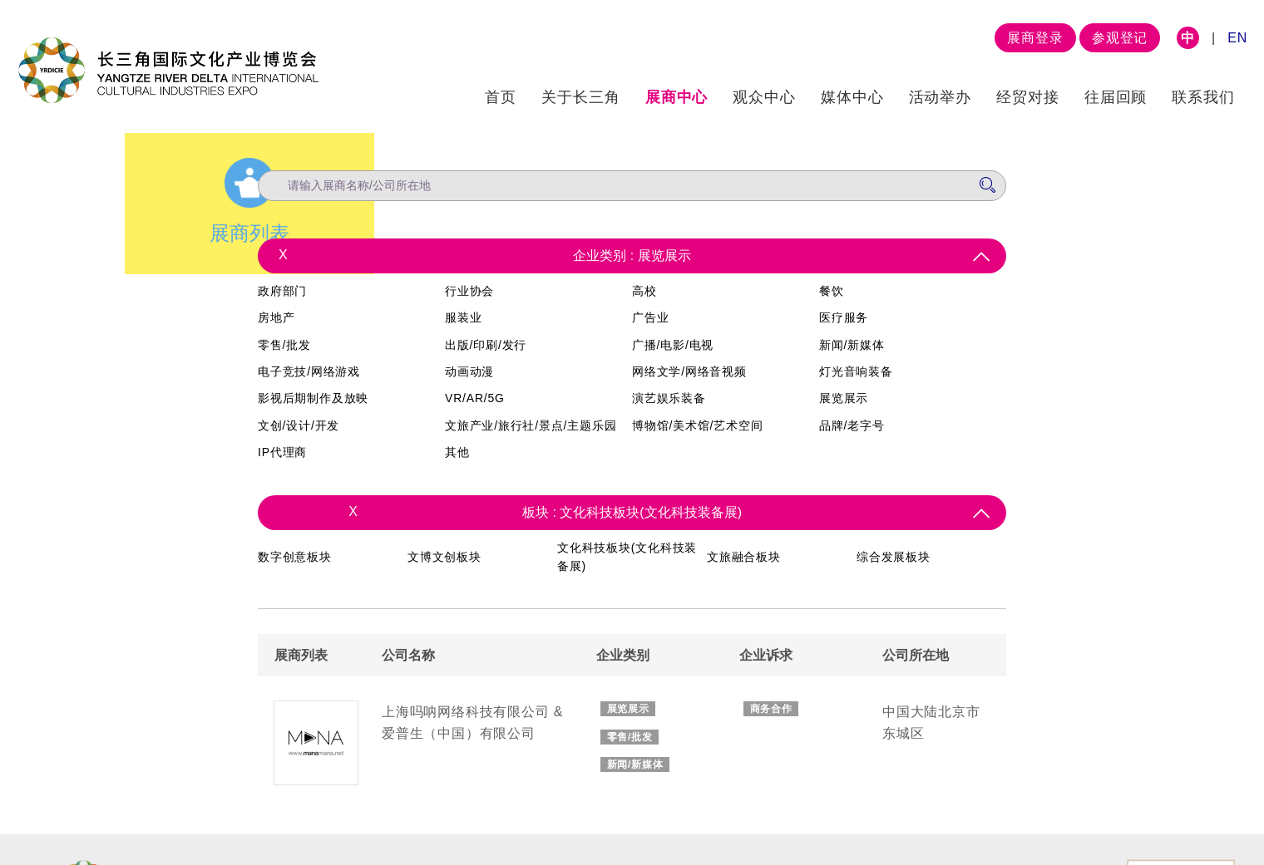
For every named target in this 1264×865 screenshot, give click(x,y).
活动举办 (940, 97)
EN (1237, 38)
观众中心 (764, 97)
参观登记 (1120, 38)
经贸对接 (1027, 97)
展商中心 (677, 97)
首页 (500, 97)
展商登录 (1035, 38)
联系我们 (1203, 97)
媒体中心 (852, 97)
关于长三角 (580, 97)
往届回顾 (1116, 97)
